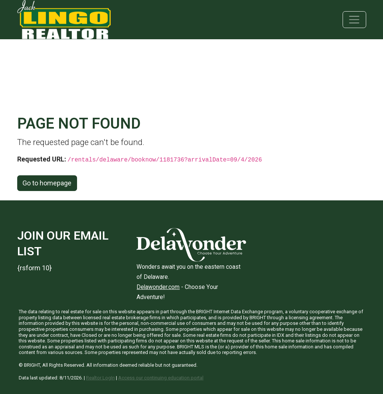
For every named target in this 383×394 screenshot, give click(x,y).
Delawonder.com (158, 286)
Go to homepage (46, 183)
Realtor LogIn (100, 378)
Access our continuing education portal (160, 378)
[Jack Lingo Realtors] (64, 19)
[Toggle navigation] (354, 19)
